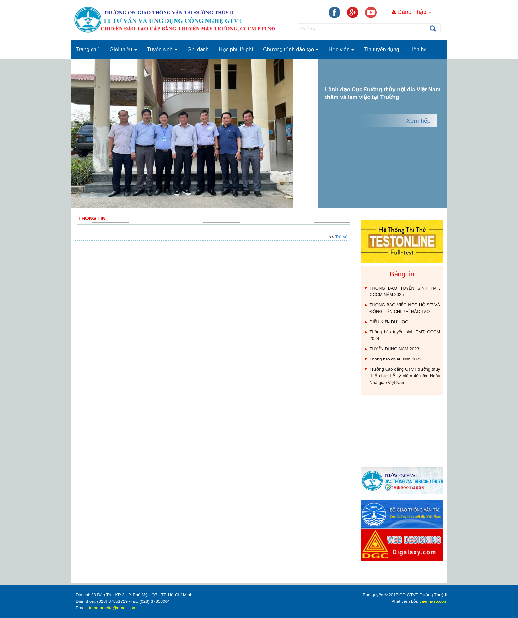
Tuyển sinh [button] (162, 49)
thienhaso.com (387, 577)
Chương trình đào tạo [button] (290, 49)
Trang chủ (88, 49)
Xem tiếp (418, 121)
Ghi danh (198, 49)
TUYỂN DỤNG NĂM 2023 (394, 348)
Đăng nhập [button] (411, 12)
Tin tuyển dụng (381, 49)
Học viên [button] (341, 49)
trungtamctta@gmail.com (113, 607)
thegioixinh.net (369, 577)
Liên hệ (418, 49)
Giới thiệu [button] (123, 49)
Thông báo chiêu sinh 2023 (396, 359)
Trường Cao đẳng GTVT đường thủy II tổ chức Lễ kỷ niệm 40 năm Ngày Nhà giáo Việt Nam (405, 376)
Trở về (341, 236)
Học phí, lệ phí (236, 49)
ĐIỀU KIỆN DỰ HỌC (389, 321)
